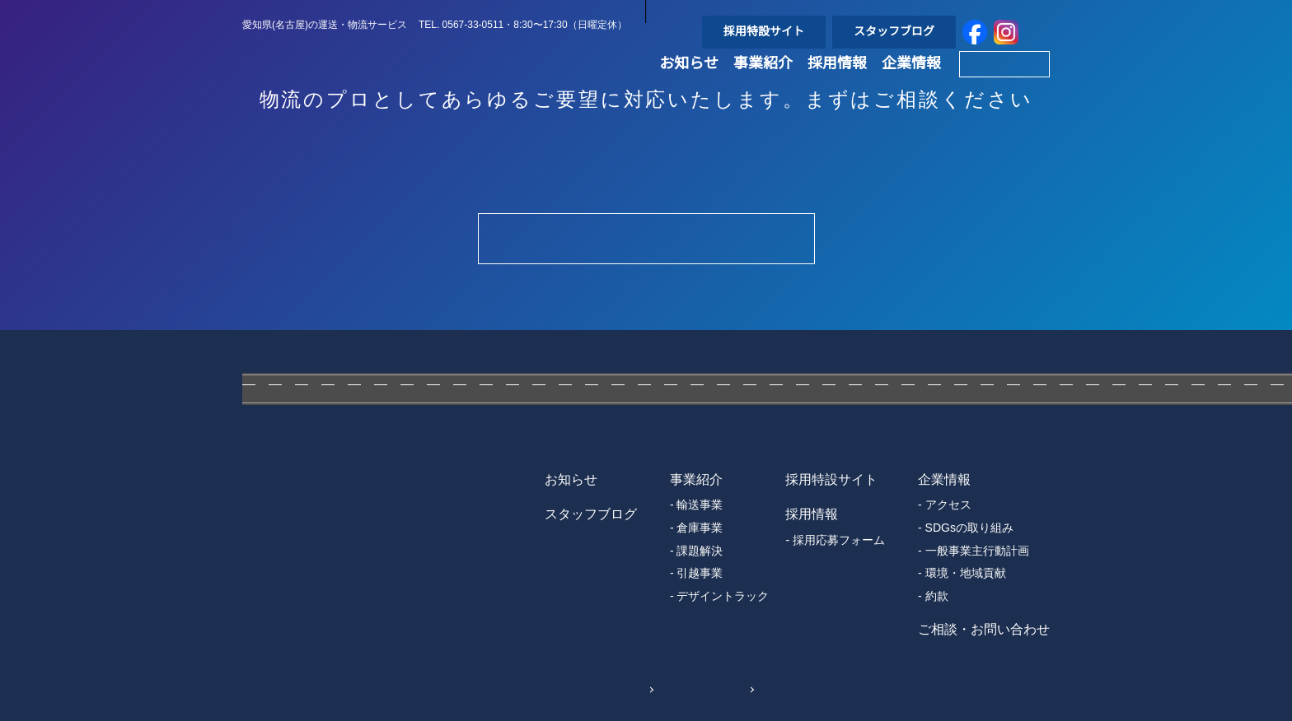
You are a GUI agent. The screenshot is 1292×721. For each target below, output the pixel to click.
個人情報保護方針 (583, 688)
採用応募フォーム (839, 540)
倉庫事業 (699, 527)
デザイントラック (722, 596)
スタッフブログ (894, 31)
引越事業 (699, 573)
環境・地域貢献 (965, 573)
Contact (1004, 84)
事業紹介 (763, 84)
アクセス (948, 504)
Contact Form (645, 238)
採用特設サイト (763, 31)
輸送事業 (699, 504)
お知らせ (689, 84)
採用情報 (837, 84)
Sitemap (718, 688)
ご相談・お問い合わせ (984, 630)
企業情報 (911, 84)
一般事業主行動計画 (977, 550)
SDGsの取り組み (968, 527)
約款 (936, 596)
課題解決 (699, 550)
